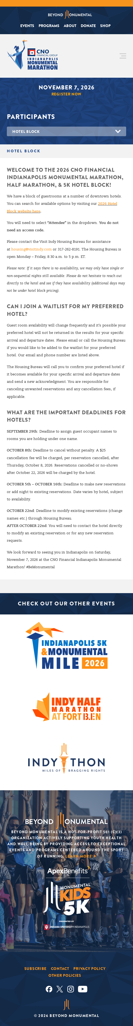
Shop (105, 25)
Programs (49, 25)
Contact (60, 968)
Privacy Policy (89, 968)
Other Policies (64, 975)
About (70, 25)
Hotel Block (26, 131)
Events (27, 25)
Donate (88, 25)
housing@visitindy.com (31, 249)
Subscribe (35, 968)
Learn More (78, 856)
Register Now (66, 94)
